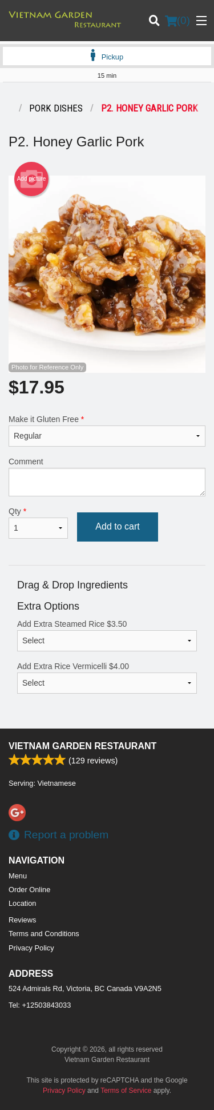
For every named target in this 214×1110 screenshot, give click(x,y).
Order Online (29, 889)
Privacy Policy (31, 948)
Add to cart (117, 526)
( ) (177, 20)
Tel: (40, 1005)
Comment (107, 476)
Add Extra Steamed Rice (107, 635)
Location (22, 903)
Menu (18, 876)
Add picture (31, 179)
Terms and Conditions (44, 933)
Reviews (22, 920)
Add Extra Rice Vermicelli (107, 678)
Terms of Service (125, 1091)
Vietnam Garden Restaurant (82, 746)
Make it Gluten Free (107, 431)
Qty (38, 523)
